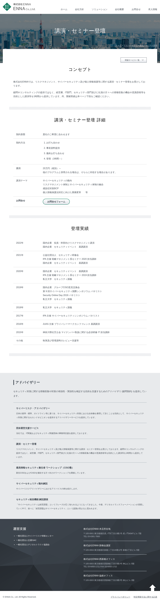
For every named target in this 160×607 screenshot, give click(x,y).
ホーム (64, 9)
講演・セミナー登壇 (26, 444)
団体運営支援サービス (27, 428)
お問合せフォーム (56, 201)
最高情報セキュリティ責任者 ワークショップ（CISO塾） (45, 468)
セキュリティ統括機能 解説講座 (32, 499)
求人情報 (152, 9)
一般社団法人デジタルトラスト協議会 (33, 544)
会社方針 (79, 9)
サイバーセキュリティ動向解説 (32, 483)
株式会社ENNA (19, 7)
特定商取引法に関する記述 (145, 597)
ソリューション (99, 9)
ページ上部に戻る (152, 588)
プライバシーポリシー (120, 597)
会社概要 (119, 9)
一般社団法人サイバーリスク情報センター (34, 536)
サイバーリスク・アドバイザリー (33, 408)
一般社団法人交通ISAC (26, 540)
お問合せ (136, 9)
